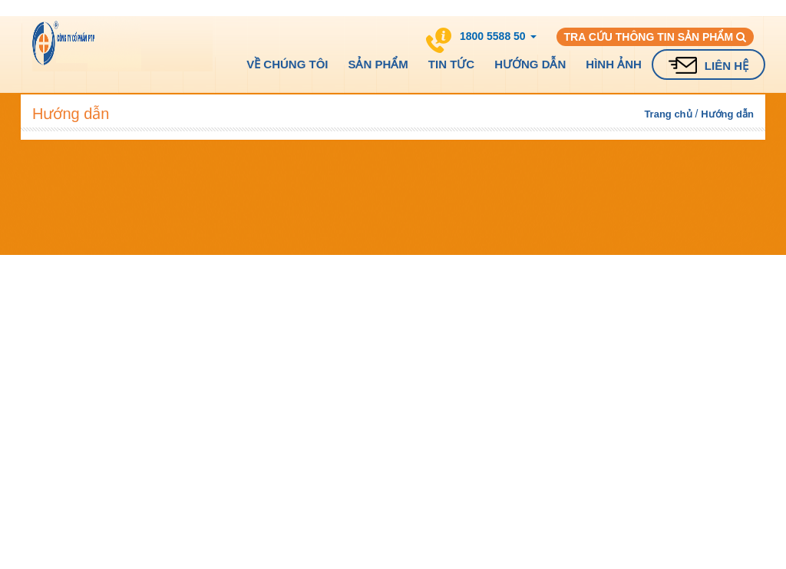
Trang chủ (668, 114)
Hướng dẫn (530, 64)
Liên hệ (726, 65)
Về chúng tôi (287, 64)
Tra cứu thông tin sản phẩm (655, 37)
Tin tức (451, 64)
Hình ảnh (614, 64)
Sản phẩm (378, 64)
